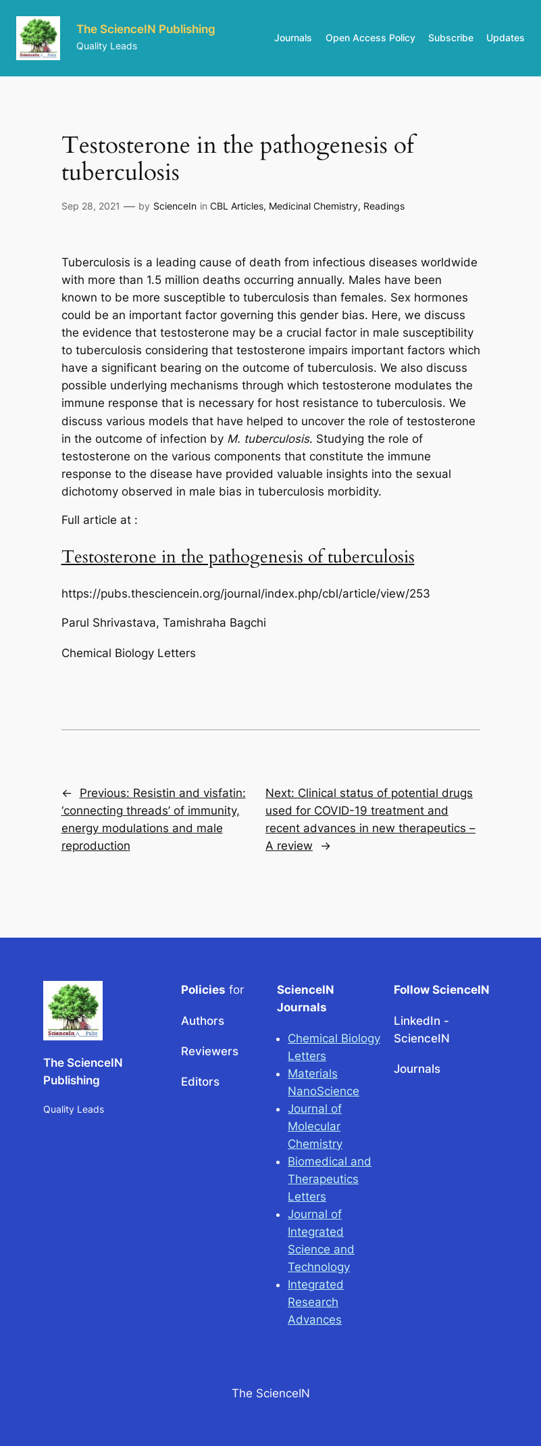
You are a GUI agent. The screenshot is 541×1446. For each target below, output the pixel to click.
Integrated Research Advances (316, 1302)
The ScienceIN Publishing (145, 29)
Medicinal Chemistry (313, 206)
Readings (384, 206)
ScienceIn (175, 206)
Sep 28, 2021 (90, 206)
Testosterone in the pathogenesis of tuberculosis (238, 557)
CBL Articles (236, 206)
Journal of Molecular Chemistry (315, 1126)
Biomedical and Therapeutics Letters (329, 1179)
